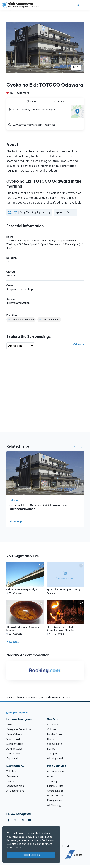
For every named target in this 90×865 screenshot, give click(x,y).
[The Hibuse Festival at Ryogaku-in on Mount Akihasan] (65, 617)
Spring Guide (13, 739)
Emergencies (54, 800)
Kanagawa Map (15, 786)
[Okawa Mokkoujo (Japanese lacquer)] (25, 617)
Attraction (53, 724)
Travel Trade (62, 846)
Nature (51, 748)
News (9, 724)
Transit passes (55, 781)
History (51, 739)
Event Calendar (14, 734)
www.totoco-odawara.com (27, 124)
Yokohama (12, 771)
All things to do (55, 758)
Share (59, 101)
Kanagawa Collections (18, 729)
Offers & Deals (55, 790)
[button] (75, 447)
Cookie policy (33, 844)
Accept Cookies (31, 854)
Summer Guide (14, 743)
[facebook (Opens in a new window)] (8, 820)
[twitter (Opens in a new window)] (15, 820)
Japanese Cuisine (65, 212)
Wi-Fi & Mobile (55, 795)
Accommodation (56, 771)
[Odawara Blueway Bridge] (25, 578)
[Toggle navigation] (85, 5)
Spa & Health (54, 743)
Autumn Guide (14, 748)
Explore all (12, 758)
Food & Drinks (55, 734)
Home (9, 697)
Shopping (52, 753)
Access (51, 776)
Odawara (23, 93)
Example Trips (55, 786)
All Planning (54, 805)
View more (12, 642)
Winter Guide (13, 753)
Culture (51, 729)
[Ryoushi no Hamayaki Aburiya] (65, 578)
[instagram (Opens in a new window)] (22, 820)
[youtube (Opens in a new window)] (29, 820)
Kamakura (12, 776)
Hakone (10, 781)
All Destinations (15, 790)
